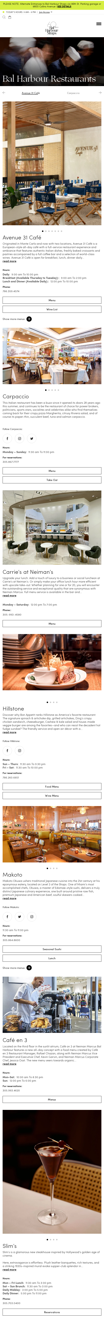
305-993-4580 (12, 614)
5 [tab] (55, 231)
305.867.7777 (11, 461)
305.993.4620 (11, 1090)
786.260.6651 (11, 777)
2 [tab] (46, 231)
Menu (52, 300)
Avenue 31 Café (31, 93)
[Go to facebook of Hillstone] (7, 750)
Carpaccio (73, 93)
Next (100, 92)
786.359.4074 (11, 291)
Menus (52, 1099)
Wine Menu (52, 795)
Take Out (52, 480)
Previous (4, 92)
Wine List (52, 309)
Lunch (52, 958)
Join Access (44, 12)
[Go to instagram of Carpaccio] (19, 438)
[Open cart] (9, 17)
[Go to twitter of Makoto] (19, 916)
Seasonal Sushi (52, 949)
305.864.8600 (11, 940)
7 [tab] (61, 231)
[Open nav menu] (98, 24)
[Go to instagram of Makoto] (31, 916)
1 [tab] (42, 231)
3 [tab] (49, 231)
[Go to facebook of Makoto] (7, 916)
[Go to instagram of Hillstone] (19, 750)
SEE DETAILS (64, 6)
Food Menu (52, 786)
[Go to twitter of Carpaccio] (31, 438)
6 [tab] (58, 231)
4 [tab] (52, 231)
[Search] (4, 17)
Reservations (52, 1312)
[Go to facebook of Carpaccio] (7, 438)
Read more (9, 261)
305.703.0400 (11, 1303)
